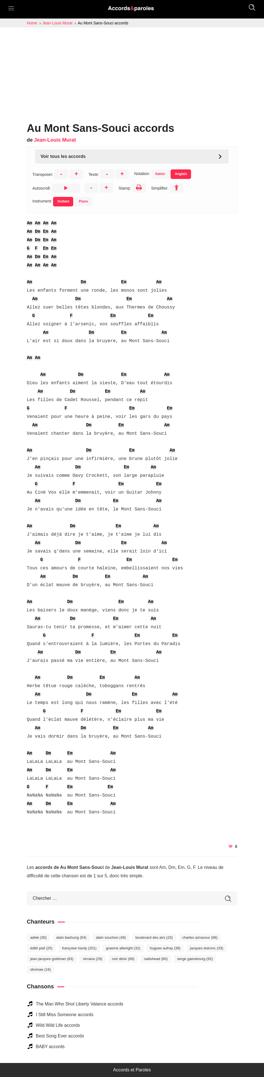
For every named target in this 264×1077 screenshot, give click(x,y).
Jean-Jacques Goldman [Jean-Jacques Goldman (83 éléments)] (52, 959)
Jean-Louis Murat (55, 140)
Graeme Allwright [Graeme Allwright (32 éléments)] (123, 948)
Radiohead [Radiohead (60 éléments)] (156, 959)
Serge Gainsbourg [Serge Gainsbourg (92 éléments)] (195, 959)
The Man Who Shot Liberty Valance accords (79, 1004)
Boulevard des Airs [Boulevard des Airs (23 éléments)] (154, 937)
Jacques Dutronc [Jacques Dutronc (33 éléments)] (206, 948)
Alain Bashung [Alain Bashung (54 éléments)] (71, 937)
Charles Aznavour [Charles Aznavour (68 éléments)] (200, 937)
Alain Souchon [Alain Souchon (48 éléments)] (111, 937)
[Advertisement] (132, 69)
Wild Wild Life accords (58, 1025)
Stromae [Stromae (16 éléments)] (40, 969)
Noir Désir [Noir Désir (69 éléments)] (123, 959)
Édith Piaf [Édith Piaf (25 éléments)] (41, 948)
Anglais (181, 174)
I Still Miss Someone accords (64, 1014)
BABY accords (50, 1046)
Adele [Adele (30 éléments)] (38, 937)
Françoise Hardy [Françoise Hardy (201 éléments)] (79, 948)
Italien (160, 174)
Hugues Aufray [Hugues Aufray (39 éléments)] (165, 948)
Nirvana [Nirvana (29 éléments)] (92, 959)
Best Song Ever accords (60, 1036)
